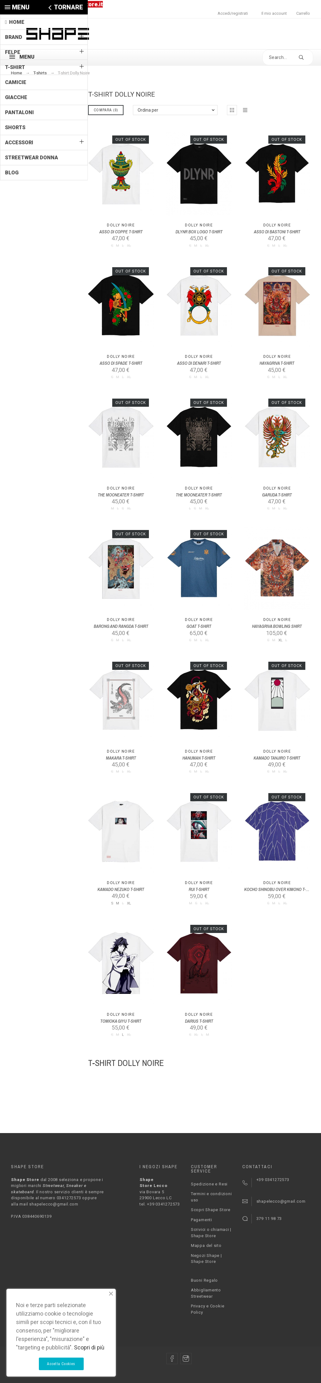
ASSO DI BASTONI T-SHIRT (277, 232)
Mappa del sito (206, 1245)
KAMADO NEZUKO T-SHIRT (120, 889)
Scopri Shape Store (210, 1209)
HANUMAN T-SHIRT (198, 758)
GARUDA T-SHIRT (277, 495)
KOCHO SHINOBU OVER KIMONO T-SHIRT (280, 889)
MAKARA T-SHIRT (121, 758)
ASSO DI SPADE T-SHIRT (121, 363)
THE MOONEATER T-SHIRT (121, 495)
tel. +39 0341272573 (159, 1204)
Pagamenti (201, 1219)
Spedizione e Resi (209, 1184)
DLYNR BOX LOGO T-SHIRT (199, 232)
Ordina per (148, 110)
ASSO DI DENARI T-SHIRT (199, 363)
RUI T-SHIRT (199, 889)
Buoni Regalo (204, 1280)
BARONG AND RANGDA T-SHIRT (121, 626)
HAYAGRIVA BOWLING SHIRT (277, 626)
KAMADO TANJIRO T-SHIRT (277, 758)
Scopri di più (89, 1347)
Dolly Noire (121, 225)
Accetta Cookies (61, 1363)
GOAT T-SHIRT (199, 626)
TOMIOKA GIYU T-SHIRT (120, 1021)
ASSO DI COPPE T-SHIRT (121, 232)
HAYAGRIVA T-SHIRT (277, 363)
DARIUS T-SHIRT (199, 1021)
